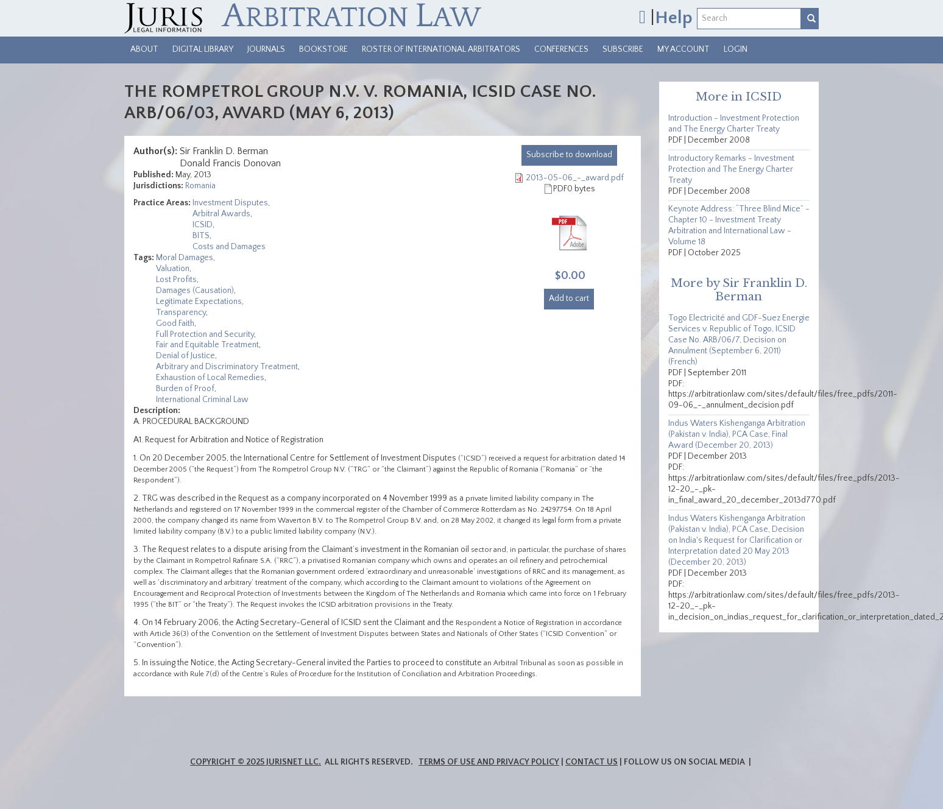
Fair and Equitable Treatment (207, 345)
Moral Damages (184, 258)
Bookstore (323, 49)
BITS (201, 236)
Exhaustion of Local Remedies (210, 378)
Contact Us (591, 762)
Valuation (172, 269)
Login (735, 49)
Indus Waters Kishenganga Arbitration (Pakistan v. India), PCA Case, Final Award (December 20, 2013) (736, 434)
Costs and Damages (229, 247)
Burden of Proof (185, 389)
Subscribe (622, 49)
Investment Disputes (230, 203)
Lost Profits (176, 279)
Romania (200, 186)
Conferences (561, 49)
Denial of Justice (185, 356)
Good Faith (175, 323)
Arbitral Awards (221, 214)
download (569, 155)
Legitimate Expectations (199, 301)
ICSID (202, 225)
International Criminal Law (202, 399)
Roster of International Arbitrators (441, 49)
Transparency (181, 312)
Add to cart (569, 298)
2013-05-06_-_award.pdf (575, 178)
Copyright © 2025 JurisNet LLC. (255, 762)
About (144, 49)
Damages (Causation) (195, 290)
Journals (266, 49)
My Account (683, 49)
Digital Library (202, 49)
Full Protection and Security (205, 334)
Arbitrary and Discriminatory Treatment (227, 367)
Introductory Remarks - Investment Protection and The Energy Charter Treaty (731, 169)
